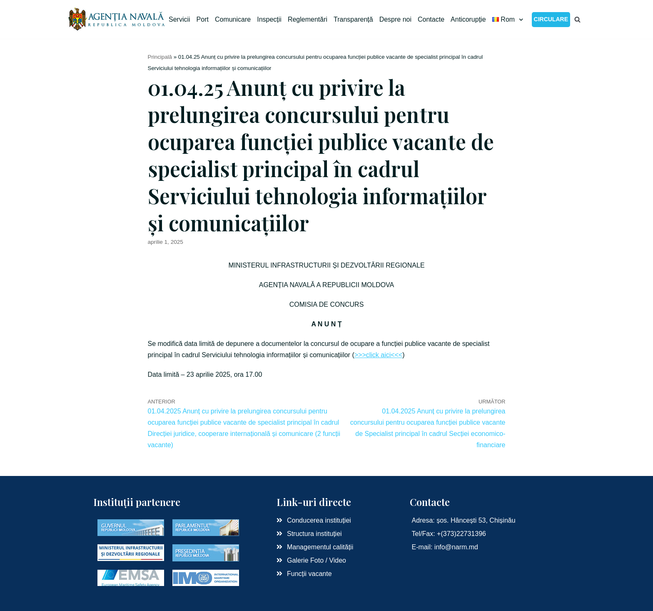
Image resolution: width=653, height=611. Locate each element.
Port (203, 19)
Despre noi (395, 19)
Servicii (179, 19)
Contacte (431, 19)
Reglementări (307, 19)
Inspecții (269, 19)
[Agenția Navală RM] (117, 19)
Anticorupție (468, 19)
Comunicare (233, 19)
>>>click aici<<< (378, 354)
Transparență (353, 19)
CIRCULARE (551, 19)
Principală (160, 57)
